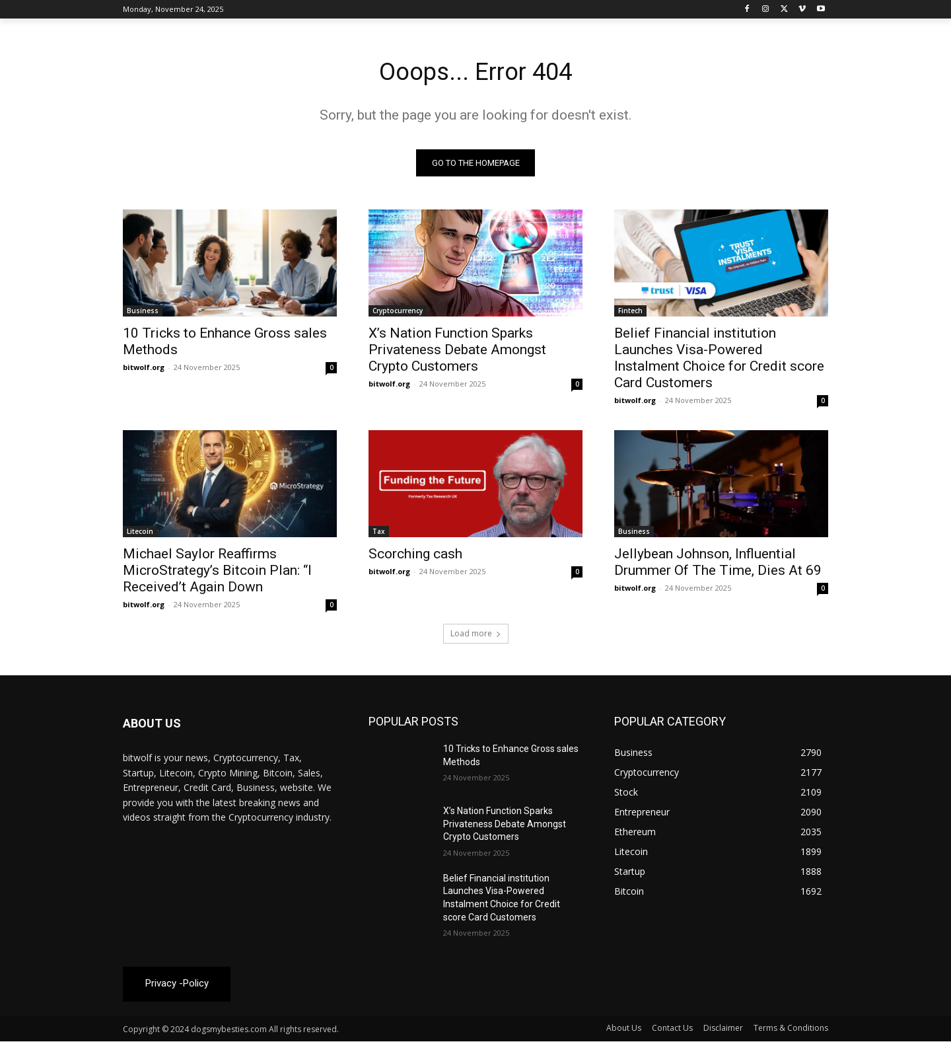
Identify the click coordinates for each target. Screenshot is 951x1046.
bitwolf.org (143, 370)
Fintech (630, 313)
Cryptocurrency (397, 313)
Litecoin (140, 534)
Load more (475, 636)
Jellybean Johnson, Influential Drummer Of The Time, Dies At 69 (718, 565)
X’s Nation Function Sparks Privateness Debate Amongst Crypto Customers (457, 352)
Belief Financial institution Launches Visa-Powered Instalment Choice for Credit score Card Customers (719, 361)
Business (142, 313)
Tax (378, 534)
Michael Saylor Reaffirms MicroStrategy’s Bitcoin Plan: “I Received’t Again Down (217, 573)
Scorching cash (415, 557)
